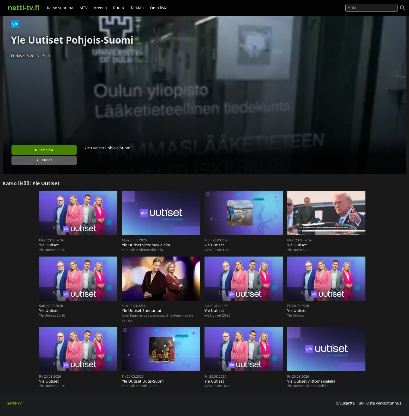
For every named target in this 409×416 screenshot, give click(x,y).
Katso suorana (60, 7)
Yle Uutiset (46, 183)
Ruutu (118, 7)
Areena (100, 7)
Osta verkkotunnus (383, 403)
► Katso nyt (44, 149)
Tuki (360, 403)
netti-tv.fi (23, 7)
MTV (84, 7)
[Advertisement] (204, 99)
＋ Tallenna (44, 160)
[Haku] (402, 8)
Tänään (137, 7)
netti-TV (14, 403)
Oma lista (158, 7)
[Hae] (371, 8)
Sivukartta (345, 403)
